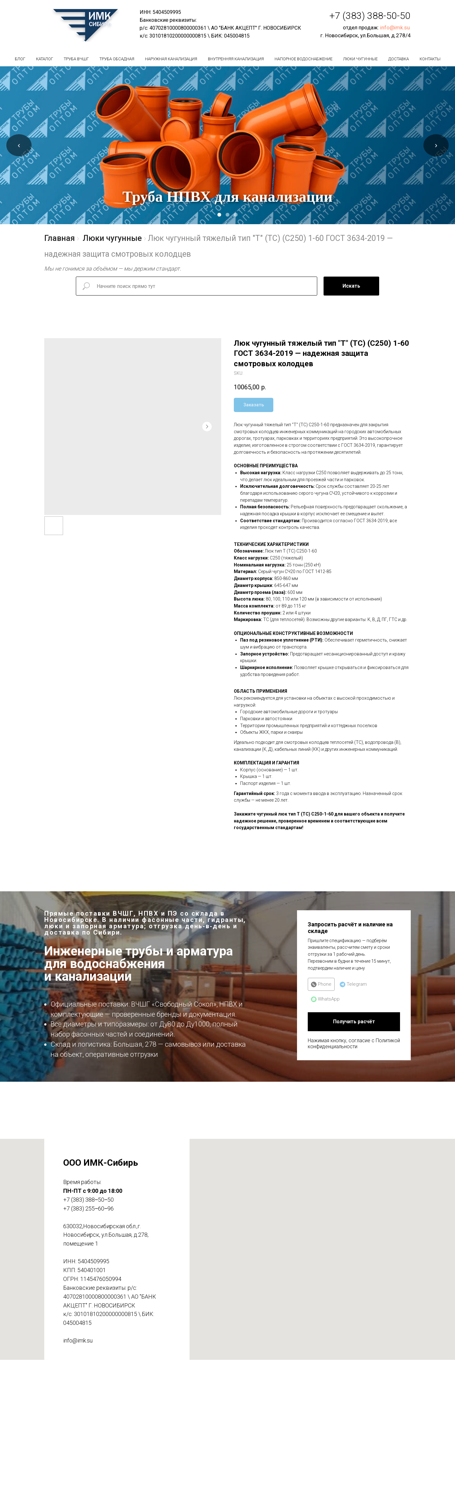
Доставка (398, 59)
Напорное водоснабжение (303, 59)
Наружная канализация (171, 59)
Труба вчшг (76, 59)
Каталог (44, 59)
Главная (59, 238)
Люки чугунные (360, 59)
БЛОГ (20, 59)
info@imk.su (395, 27)
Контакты (430, 59)
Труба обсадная (117, 59)
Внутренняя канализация (236, 59)
